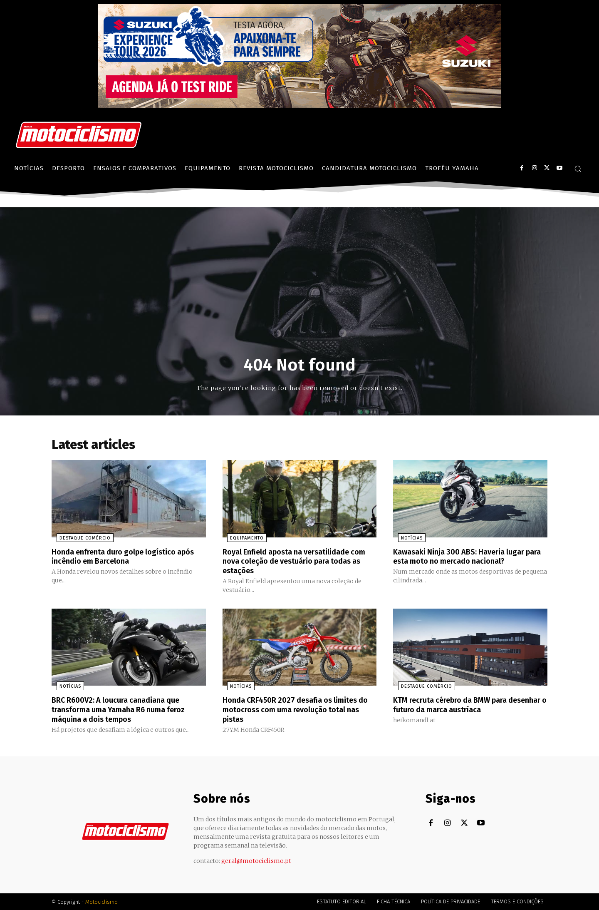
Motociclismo (101, 901)
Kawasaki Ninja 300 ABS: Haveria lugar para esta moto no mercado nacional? (465, 557)
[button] (578, 168)
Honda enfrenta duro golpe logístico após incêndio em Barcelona (121, 557)
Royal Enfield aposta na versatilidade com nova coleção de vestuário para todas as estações (294, 562)
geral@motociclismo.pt (256, 860)
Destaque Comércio (80, 539)
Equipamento (242, 539)
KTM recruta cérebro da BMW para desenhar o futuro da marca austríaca (464, 705)
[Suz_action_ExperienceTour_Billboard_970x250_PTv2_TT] (299, 105)
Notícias (407, 539)
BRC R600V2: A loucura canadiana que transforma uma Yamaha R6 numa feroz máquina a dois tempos (126, 710)
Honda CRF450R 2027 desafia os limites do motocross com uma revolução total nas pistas (298, 710)
